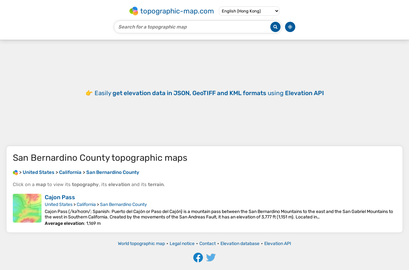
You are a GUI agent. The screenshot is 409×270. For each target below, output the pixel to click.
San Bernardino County (123, 204)
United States (59, 204)
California (86, 204)
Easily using (209, 93)
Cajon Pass (60, 197)
